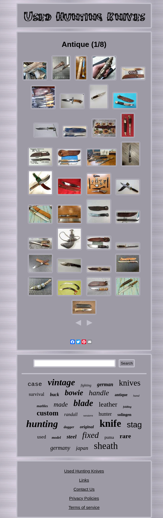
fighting (86, 385)
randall (71, 414)
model (56, 437)
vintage (61, 382)
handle (99, 393)
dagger (69, 427)
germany (60, 448)
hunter (105, 414)
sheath (106, 446)
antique (121, 395)
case (35, 384)
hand (136, 395)
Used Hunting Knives (84, 471)
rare (125, 436)
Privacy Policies (84, 498)
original (87, 427)
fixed (90, 435)
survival (36, 394)
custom (47, 413)
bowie (74, 392)
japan (82, 448)
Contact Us (83, 489)
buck (54, 394)
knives (130, 382)
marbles (42, 406)
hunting (42, 424)
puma (109, 437)
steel (72, 437)
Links (84, 480)
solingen (124, 415)
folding (127, 406)
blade (83, 403)
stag (134, 424)
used (41, 437)
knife (110, 423)
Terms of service (84, 507)
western (88, 415)
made (60, 404)
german (105, 384)
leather (108, 404)
